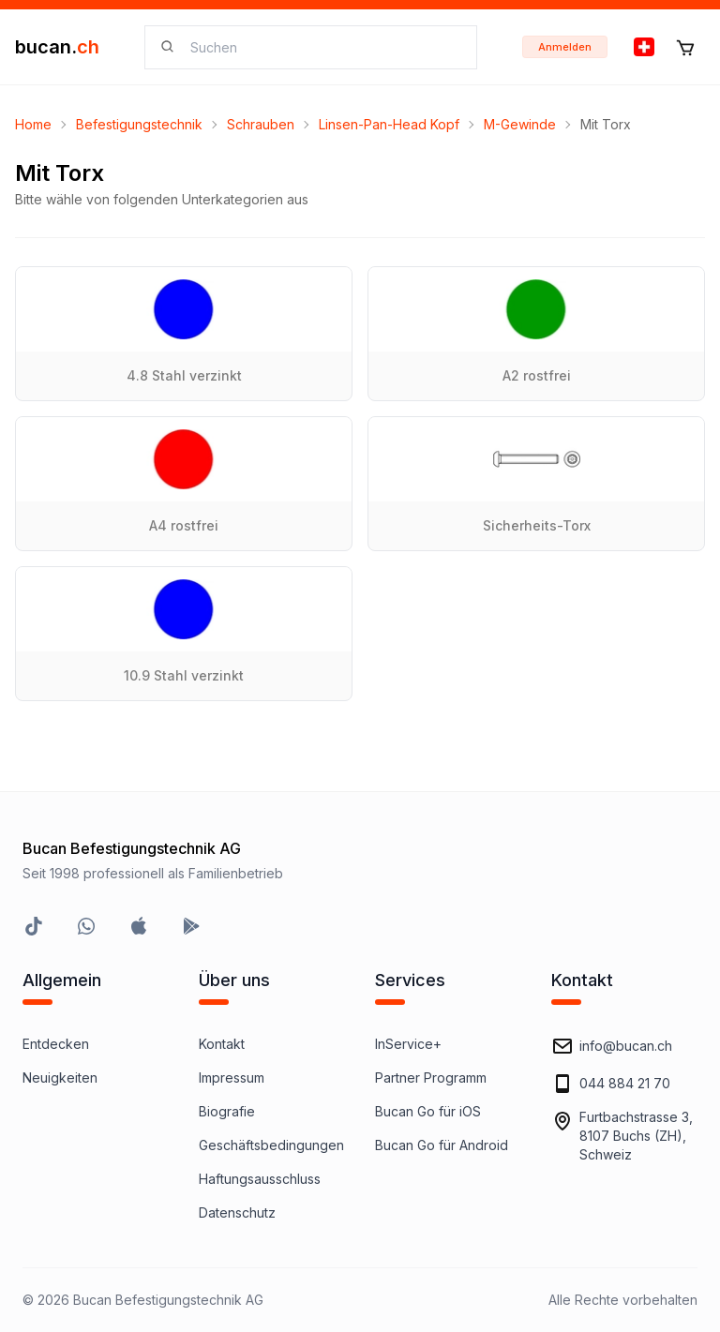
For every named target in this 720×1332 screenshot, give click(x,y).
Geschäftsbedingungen (271, 1145)
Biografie (227, 1111)
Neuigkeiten (60, 1077)
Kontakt (222, 1044)
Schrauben (260, 124)
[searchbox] (322, 47)
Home (33, 124)
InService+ (408, 1044)
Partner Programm (431, 1077)
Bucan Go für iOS (428, 1111)
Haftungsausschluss (260, 1179)
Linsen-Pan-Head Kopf (389, 124)
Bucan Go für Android (441, 1145)
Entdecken (55, 1044)
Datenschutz (237, 1212)
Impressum (231, 1077)
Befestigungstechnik (139, 124)
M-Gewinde (520, 124)
